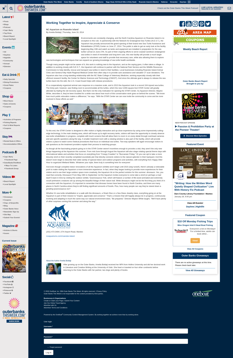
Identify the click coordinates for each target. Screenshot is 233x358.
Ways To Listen (11, 165)
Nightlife (7, 58)
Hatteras (164, 2)
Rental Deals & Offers (12, 141)
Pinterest (8, 290)
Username (48, 326)
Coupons (7, 88)
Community (8, 61)
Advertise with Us (50, 305)
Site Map (7, 214)
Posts (6, 21)
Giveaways (8, 197)
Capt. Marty (8, 30)
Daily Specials (9, 79)
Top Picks (8, 33)
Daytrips (183, 2)
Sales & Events (10, 104)
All (5, 52)
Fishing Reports (10, 122)
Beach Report (9, 36)
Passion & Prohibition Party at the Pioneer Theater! (194, 128)
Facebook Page (11, 160)
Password (48, 337)
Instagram (9, 287)
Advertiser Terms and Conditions (55, 308)
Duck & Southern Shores (94, 2)
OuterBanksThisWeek (12, 163)
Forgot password (56, 347)
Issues (6, 233)
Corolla (79, 2)
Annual (7, 64)
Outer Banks (69, 2)
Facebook (8, 281)
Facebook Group (11, 168)
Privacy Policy (102, 291)
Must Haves (8, 101)
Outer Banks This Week (53, 2)
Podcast (7, 27)
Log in (48, 352)
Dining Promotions (11, 82)
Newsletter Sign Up (11, 212)
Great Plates (9, 85)
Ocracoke (173, 2)
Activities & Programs (12, 119)
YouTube (8, 284)
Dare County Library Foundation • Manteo (193, 194)
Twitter (7, 293)
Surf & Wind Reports (12, 125)
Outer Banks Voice (11, 209)
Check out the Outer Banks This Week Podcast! (178, 8)
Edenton (7, 66)
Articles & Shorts (10, 230)
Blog (6, 206)
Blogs (6, 24)
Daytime (7, 55)
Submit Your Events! (12, 217)
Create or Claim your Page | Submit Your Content (61, 301)
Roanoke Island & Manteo (149, 2)
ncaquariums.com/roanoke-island (60, 236)
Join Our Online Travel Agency (55, 303)
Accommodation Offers (13, 144)
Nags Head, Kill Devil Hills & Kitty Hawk (121, 2)
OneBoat (59, 315)
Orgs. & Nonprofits (11, 203)
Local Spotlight (10, 39)
